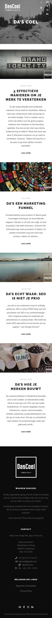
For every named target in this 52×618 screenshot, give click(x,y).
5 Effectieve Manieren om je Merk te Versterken (26, 95)
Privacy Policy (26, 591)
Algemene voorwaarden (26, 586)
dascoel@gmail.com (26, 561)
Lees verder (26, 153)
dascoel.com (26, 564)
